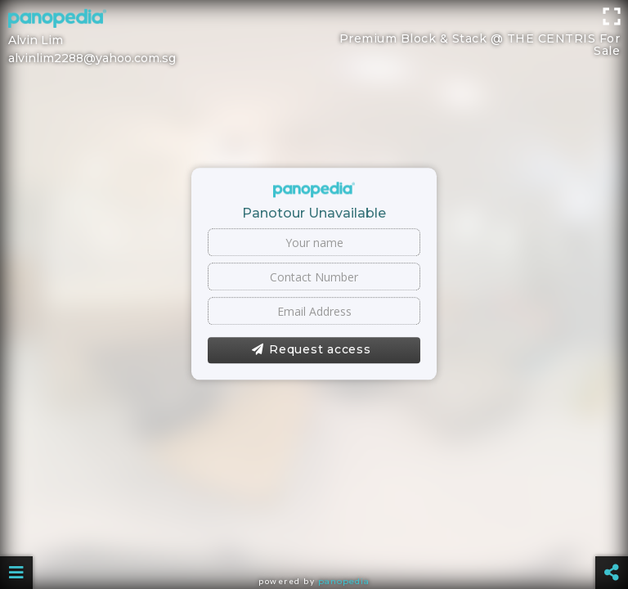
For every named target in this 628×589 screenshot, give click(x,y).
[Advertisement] (314, 37)
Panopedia (344, 581)
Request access (311, 350)
